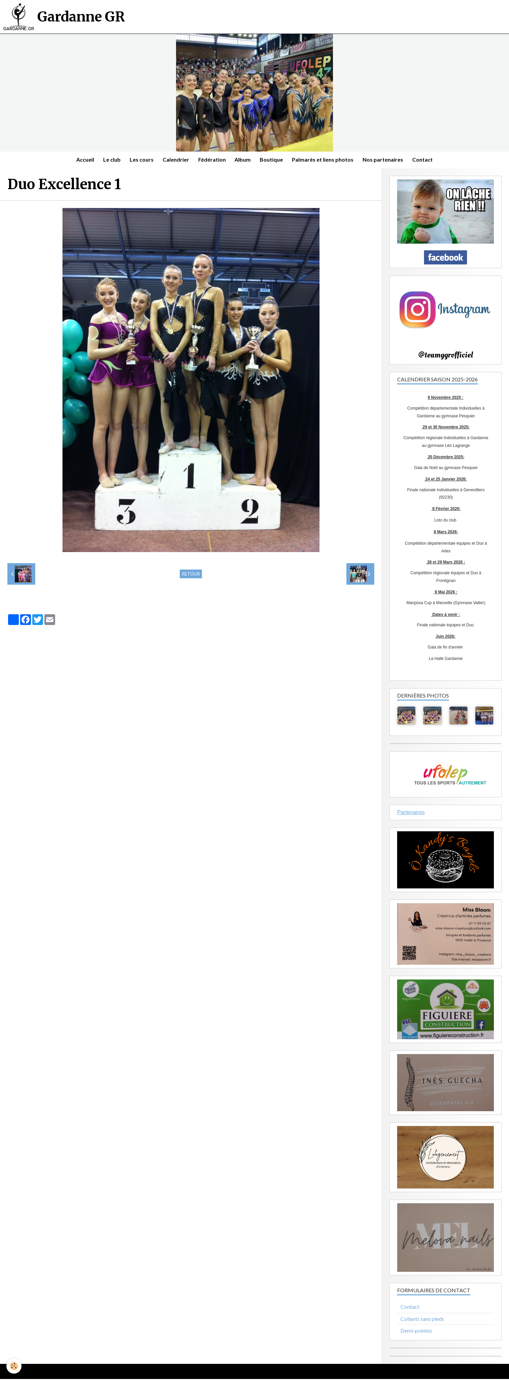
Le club (108, 160)
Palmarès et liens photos (325, 160)
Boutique (273, 160)
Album (243, 160)
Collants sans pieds (422, 1319)
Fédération (211, 160)
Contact (427, 160)
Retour (191, 575)
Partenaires (411, 813)
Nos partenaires (386, 160)
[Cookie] (14, 1366)
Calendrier (174, 160)
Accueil (80, 160)
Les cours (139, 160)
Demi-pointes (416, 1332)
